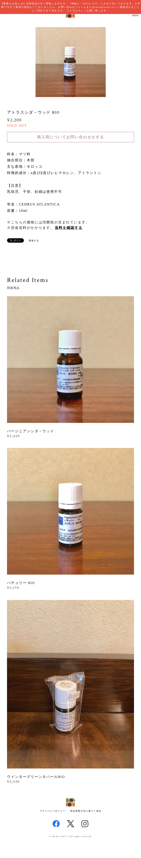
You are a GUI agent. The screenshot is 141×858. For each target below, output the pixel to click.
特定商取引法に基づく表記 (86, 811)
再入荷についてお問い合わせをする (70, 137)
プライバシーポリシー (52, 811)
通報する (34, 240)
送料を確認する (68, 228)
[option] (71, 62)
